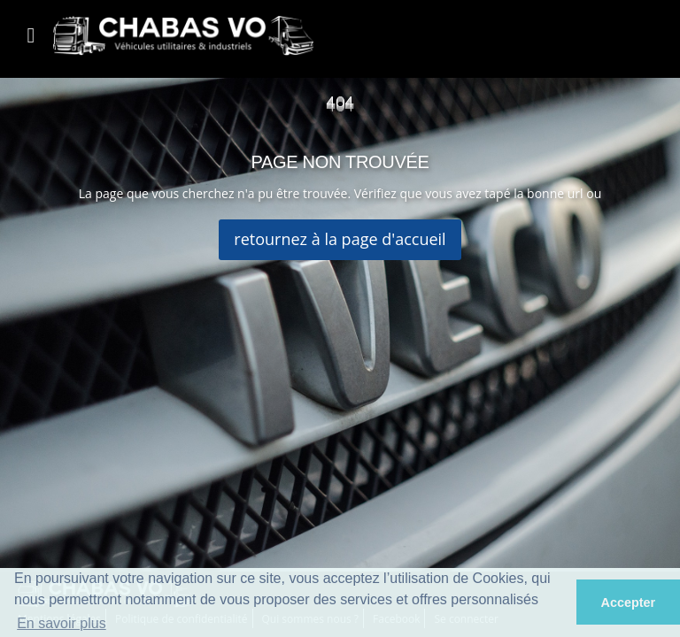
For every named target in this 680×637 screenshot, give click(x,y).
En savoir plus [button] (61, 623)
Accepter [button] (628, 602)
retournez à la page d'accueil (339, 238)
